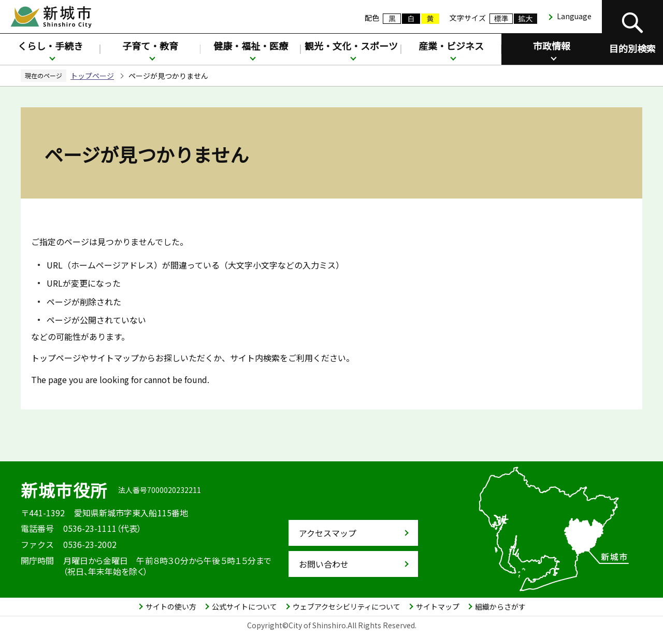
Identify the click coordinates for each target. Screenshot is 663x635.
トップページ (92, 75)
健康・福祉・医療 (250, 45)
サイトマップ (437, 606)
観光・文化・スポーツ (351, 45)
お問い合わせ (324, 564)
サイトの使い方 (171, 606)
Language (574, 16)
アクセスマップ (327, 533)
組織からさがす (500, 606)
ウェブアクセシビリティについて (346, 606)
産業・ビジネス (451, 45)
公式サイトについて (244, 606)
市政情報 (551, 45)
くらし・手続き (50, 45)
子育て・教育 (150, 45)
